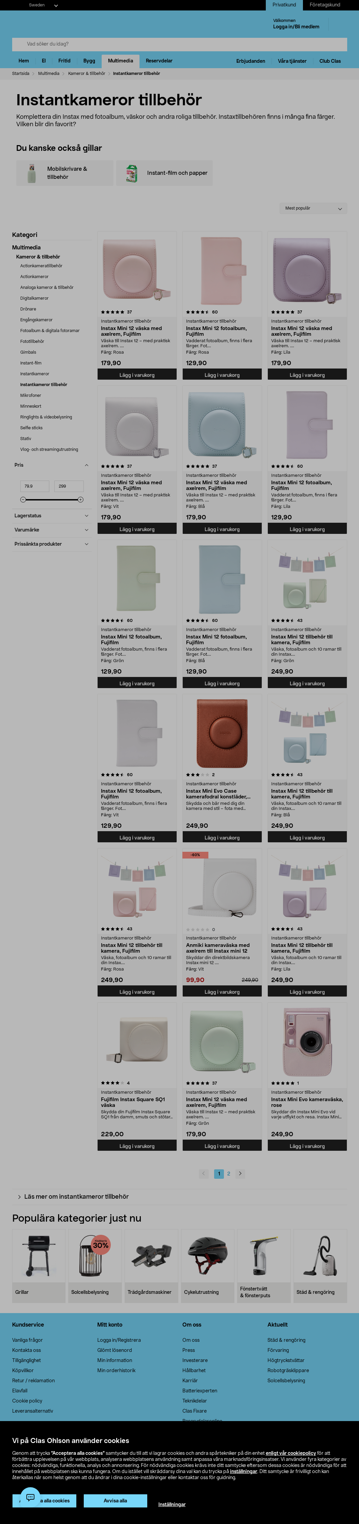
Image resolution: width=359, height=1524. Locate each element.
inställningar (243, 1471)
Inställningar (172, 1504)
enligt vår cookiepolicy (291, 1453)
